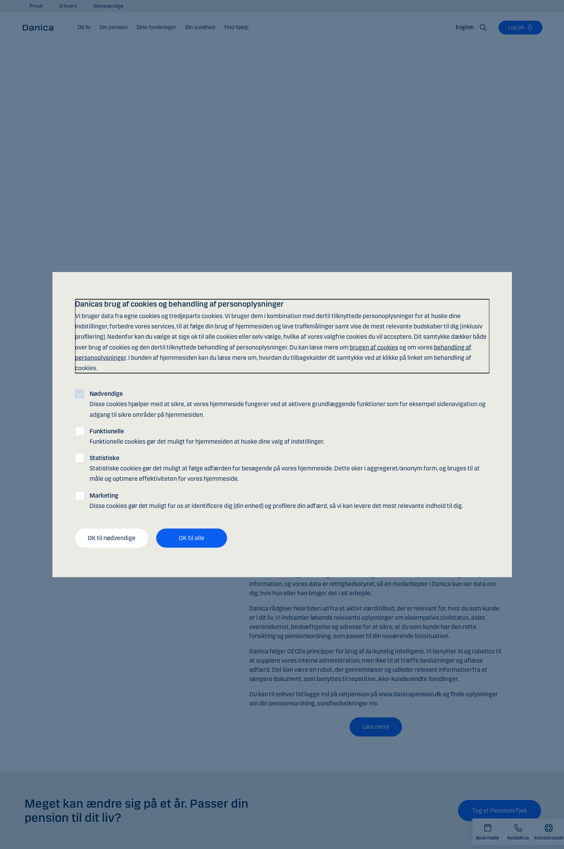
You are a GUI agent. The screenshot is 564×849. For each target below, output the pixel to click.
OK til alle (191, 538)
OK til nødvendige (112, 538)
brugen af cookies (374, 347)
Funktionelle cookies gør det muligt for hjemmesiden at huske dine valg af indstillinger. (207, 436)
